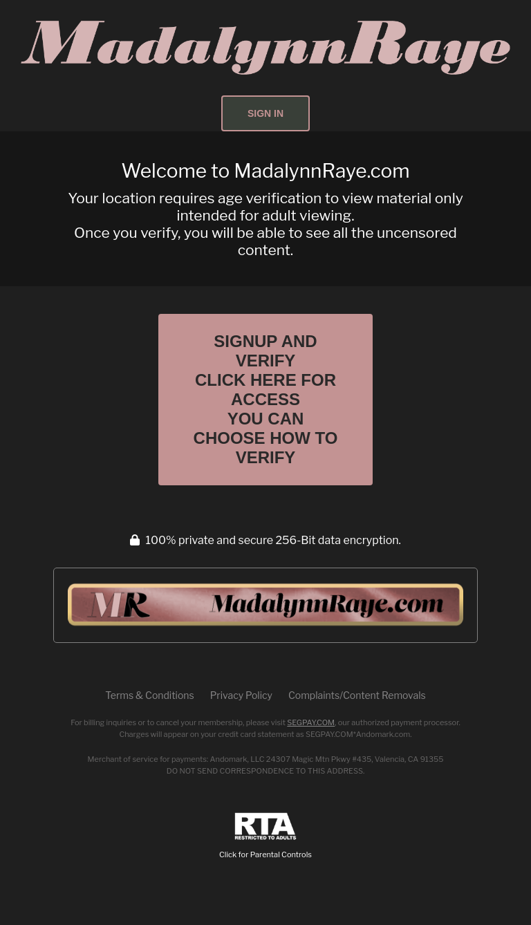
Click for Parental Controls (265, 836)
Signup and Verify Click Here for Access (266, 399)
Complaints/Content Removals (357, 695)
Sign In (265, 113)
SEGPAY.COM (311, 722)
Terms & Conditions (149, 695)
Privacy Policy (241, 695)
